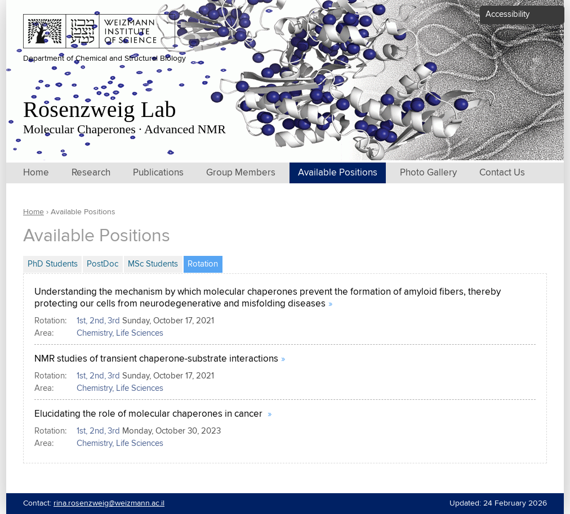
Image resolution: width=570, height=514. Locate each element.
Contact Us (502, 173)
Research (91, 173)
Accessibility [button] (507, 14)
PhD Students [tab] (53, 264)
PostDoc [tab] (102, 264)
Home (36, 173)
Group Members (240, 173)
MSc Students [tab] (153, 264)
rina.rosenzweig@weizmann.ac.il (109, 503)
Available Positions (337, 173)
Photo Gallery (428, 173)
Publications (158, 173)
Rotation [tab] (205, 262)
